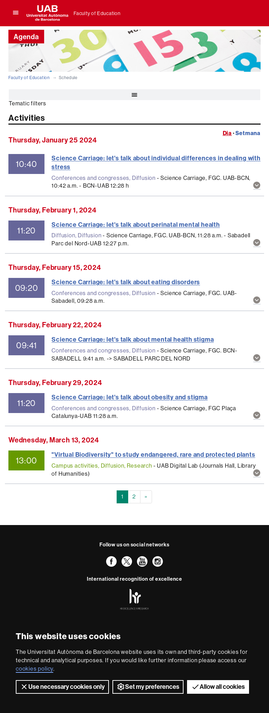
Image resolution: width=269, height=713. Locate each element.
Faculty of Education (97, 13)
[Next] (146, 496)
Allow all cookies (218, 687)
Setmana (248, 133)
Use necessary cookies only (62, 687)
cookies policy (34, 668)
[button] (257, 186)
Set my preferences (148, 687)
